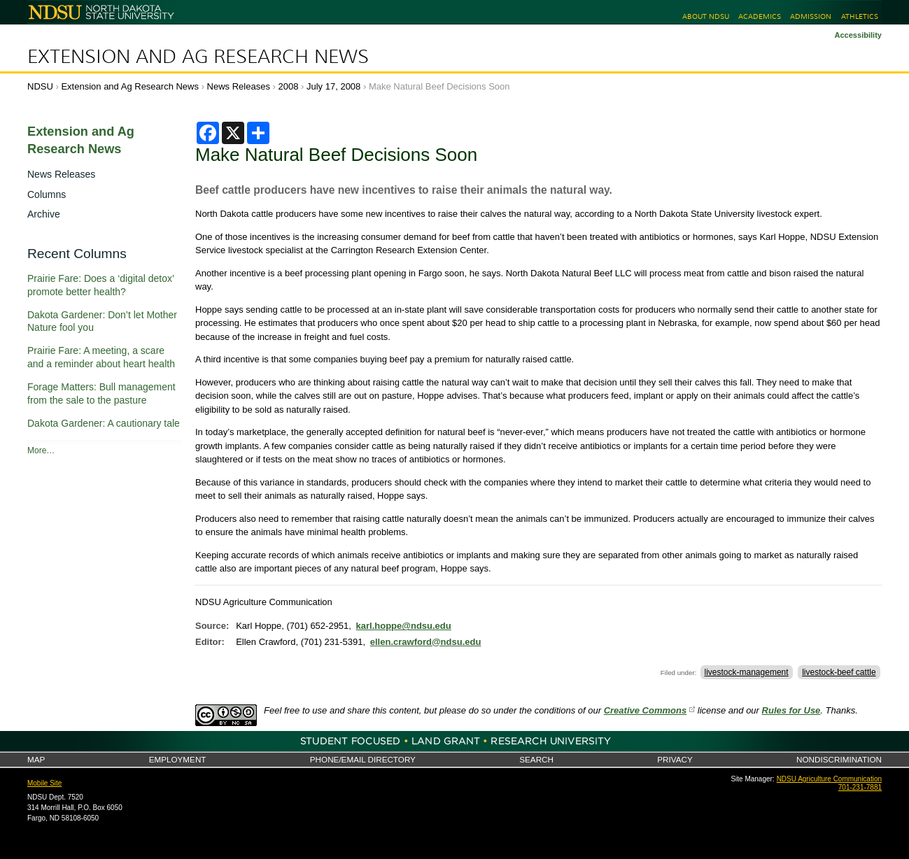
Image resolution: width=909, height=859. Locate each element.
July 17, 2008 (333, 86)
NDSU (40, 86)
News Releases (238, 86)
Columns (46, 194)
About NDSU (705, 16)
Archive (43, 214)
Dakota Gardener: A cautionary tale (103, 423)
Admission (810, 16)
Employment (177, 759)
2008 (289, 86)
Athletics (859, 16)
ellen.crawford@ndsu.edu (425, 642)
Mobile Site (44, 783)
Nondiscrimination (839, 759)
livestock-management (747, 672)
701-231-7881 (860, 787)
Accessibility (858, 35)
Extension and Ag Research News (198, 56)
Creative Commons (645, 710)
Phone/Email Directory (363, 759)
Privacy (674, 759)
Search (536, 759)
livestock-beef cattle (838, 672)
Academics (759, 16)
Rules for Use (791, 710)
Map (36, 759)
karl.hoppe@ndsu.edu (403, 625)
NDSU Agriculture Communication (829, 779)
